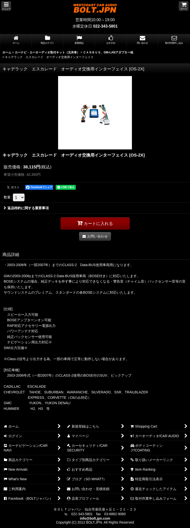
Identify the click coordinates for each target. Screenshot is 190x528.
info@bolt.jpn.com (95, 518)
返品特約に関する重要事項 (26, 208)
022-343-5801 (105, 26)
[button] (6, 6)
